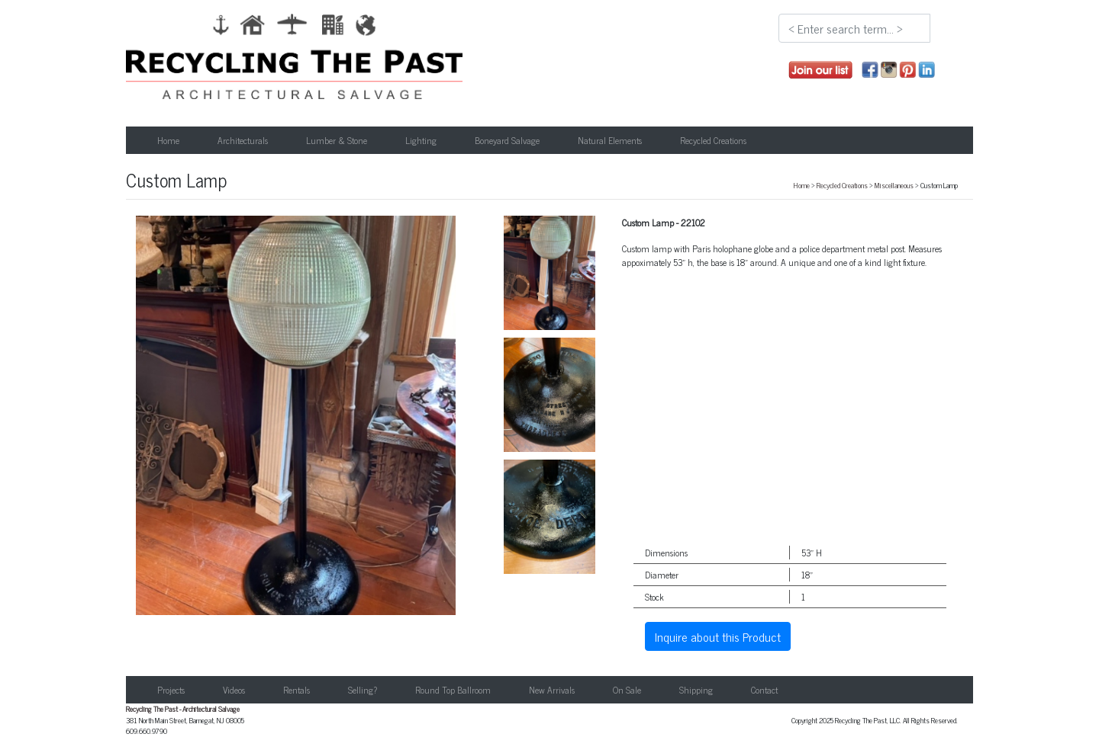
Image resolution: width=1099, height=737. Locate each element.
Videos (234, 689)
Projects (171, 689)
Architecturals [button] (243, 140)
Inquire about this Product (718, 636)
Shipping (696, 689)
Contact (764, 689)
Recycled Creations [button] (713, 140)
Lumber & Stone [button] (336, 140)
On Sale (627, 689)
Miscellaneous (894, 185)
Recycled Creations (842, 185)
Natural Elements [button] (610, 140)
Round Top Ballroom (453, 689)
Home (168, 140)
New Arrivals (552, 689)
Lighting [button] (421, 140)
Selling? (362, 689)
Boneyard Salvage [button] (507, 140)
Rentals (296, 689)
